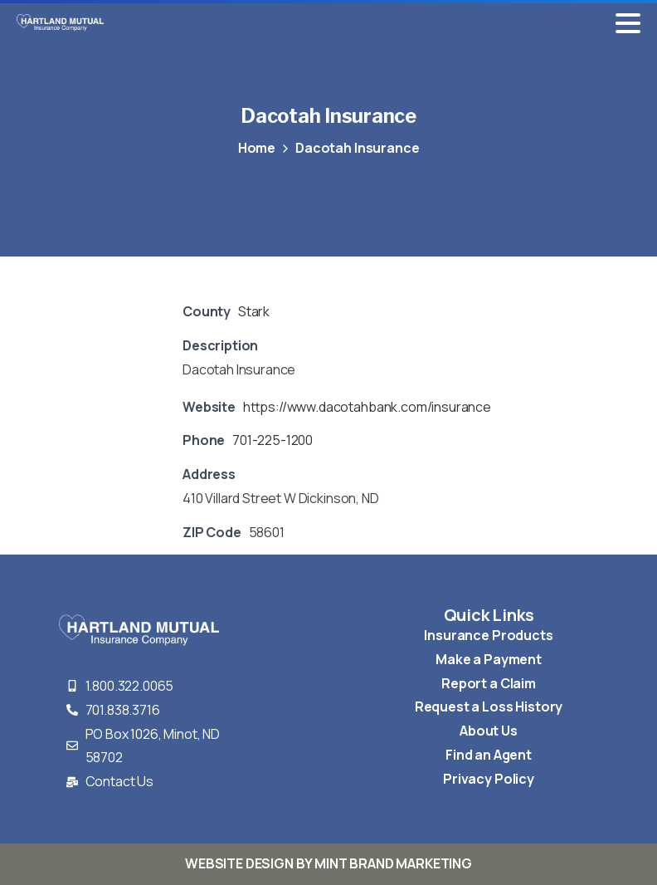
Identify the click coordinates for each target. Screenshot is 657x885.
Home (256, 148)
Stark (254, 311)
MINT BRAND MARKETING (393, 863)
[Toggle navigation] (628, 23)
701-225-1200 (272, 440)
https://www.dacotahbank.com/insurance (367, 407)
